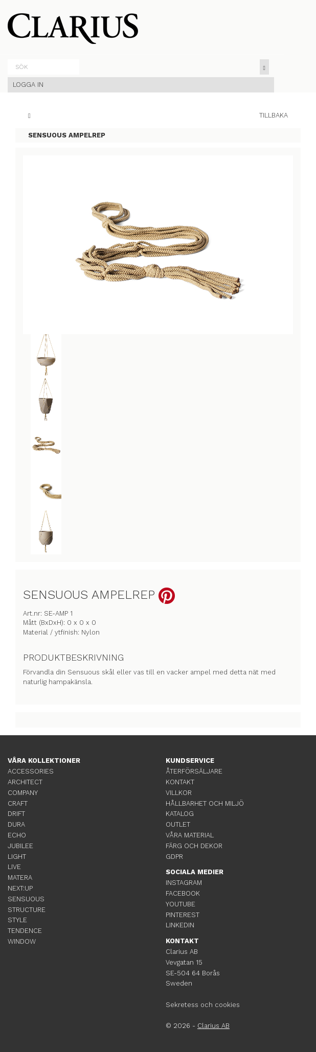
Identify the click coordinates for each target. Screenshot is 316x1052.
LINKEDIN (180, 925)
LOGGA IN (28, 84)
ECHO (17, 835)
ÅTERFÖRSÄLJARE (194, 771)
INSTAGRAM (184, 882)
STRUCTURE (27, 910)
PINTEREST (182, 915)
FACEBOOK (183, 893)
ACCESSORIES (31, 771)
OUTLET (178, 824)
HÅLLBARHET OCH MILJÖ (205, 803)
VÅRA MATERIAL (190, 835)
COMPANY (23, 793)
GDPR (174, 856)
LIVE (14, 867)
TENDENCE (25, 930)
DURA (16, 824)
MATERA (20, 877)
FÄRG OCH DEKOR (194, 846)
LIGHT (17, 856)
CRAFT (18, 803)
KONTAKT (180, 782)
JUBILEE (20, 846)
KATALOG (180, 813)
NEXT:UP (20, 888)
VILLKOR (179, 793)
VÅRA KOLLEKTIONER (44, 760)
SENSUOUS (26, 899)
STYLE (17, 920)
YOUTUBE (180, 904)
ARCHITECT (25, 782)
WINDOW (22, 941)
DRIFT (16, 813)
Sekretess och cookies (203, 1005)
